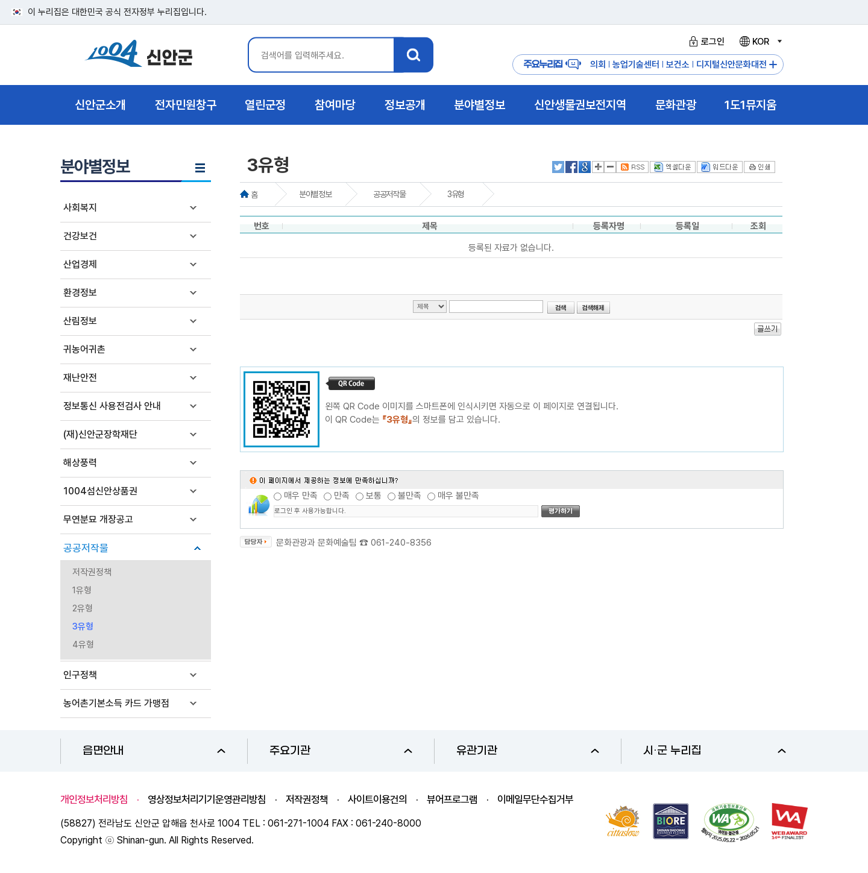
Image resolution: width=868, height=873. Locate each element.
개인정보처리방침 (94, 799)
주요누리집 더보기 (773, 65)
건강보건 (80, 236)
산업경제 (80, 264)
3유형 (82, 626)
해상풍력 (80, 462)
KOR (760, 41)
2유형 (82, 608)
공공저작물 (85, 548)
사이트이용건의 (377, 799)
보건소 (678, 64)
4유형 (83, 644)
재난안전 (80, 377)
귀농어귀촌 (84, 349)
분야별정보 (315, 194)
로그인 (705, 41)
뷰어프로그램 (452, 799)
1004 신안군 (138, 55)
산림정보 (80, 321)
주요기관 (340, 751)
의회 (598, 64)
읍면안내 (154, 751)
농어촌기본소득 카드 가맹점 (116, 703)
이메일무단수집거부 (535, 799)
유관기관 (527, 751)
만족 (342, 495)
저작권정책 (92, 572)
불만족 (409, 495)
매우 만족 (301, 495)
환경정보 (80, 292)
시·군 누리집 (714, 751)
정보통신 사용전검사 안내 (112, 406)
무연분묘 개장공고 (98, 519)
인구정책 (80, 675)
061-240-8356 (401, 542)
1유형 (82, 590)
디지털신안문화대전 (731, 64)
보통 (374, 495)
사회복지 (80, 207)
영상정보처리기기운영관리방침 (207, 799)
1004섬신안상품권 (100, 491)
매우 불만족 (458, 495)
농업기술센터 (635, 64)
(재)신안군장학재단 (100, 434)
